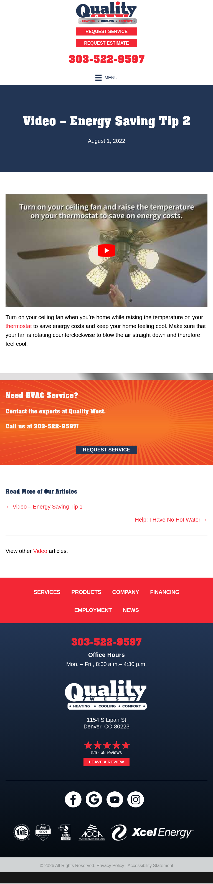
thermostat (19, 326)
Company (125, 592)
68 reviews (111, 752)
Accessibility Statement (150, 865)
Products (86, 592)
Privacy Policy (110, 865)
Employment (93, 610)
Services (47, 592)
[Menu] (106, 77)
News (131, 610)
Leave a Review (106, 761)
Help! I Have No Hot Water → (171, 520)
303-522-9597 (106, 59)
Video (40, 551)
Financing (164, 592)
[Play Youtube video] (106, 250)
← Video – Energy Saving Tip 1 (44, 507)
